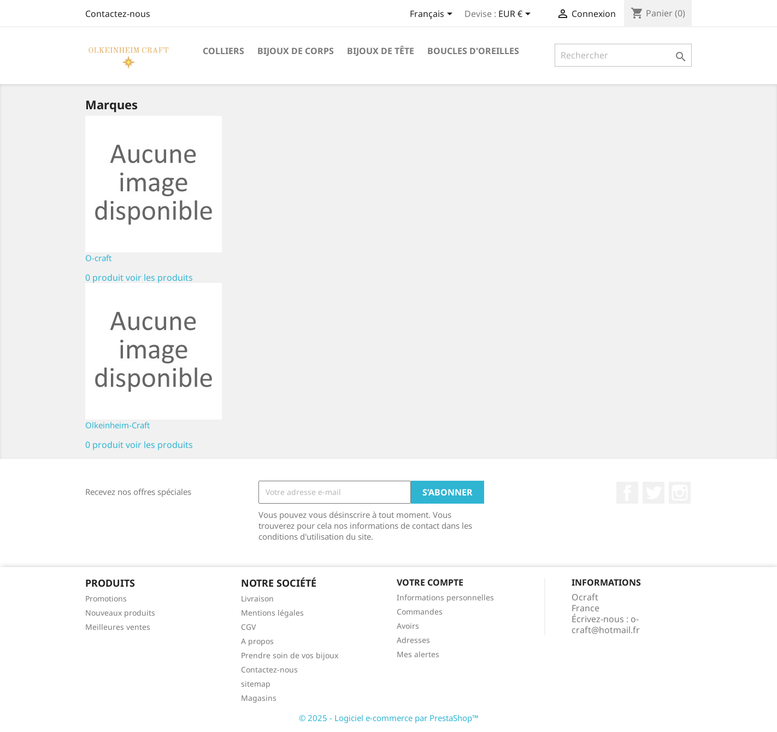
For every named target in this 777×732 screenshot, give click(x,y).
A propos (257, 641)
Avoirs (408, 626)
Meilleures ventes (117, 627)
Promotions (106, 598)
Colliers (223, 51)
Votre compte (430, 582)
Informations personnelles (445, 597)
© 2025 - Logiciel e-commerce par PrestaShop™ (389, 717)
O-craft (98, 257)
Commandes (420, 611)
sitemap (255, 683)
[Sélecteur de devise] (516, 14)
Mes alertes (418, 654)
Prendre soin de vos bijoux (289, 655)
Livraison (257, 598)
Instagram (680, 493)
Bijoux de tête (380, 51)
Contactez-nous (117, 14)
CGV (248, 627)
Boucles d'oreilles (473, 51)
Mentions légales (272, 612)
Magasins (258, 698)
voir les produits (159, 277)
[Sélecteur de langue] (433, 14)
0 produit (104, 277)
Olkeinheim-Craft (117, 425)
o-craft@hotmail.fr (606, 624)
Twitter (653, 493)
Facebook (627, 493)
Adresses (413, 640)
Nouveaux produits (120, 612)
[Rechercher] (623, 55)
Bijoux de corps (295, 51)
